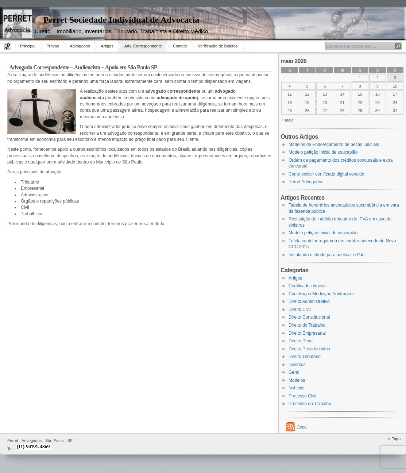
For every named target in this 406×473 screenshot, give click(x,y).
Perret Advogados (306, 181)
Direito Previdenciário (309, 348)
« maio (288, 120)
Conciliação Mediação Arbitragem (321, 293)
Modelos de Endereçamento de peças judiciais (334, 144)
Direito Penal (301, 340)
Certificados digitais (307, 285)
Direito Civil (300, 309)
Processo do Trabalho (310, 403)
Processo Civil (302, 396)
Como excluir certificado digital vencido (326, 174)
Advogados (80, 46)
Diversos (297, 364)
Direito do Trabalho (307, 325)
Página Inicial (8, 46)
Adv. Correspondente (143, 46)
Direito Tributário (305, 356)
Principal (27, 46)
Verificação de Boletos (217, 46)
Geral (294, 372)
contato (98, 223)
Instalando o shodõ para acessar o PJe (326, 254)
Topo (396, 439)
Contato (180, 46)
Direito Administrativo (309, 301)
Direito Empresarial (307, 333)
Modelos (297, 380)
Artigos (107, 46)
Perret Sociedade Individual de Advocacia (121, 19)
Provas (52, 46)
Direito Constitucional (309, 317)
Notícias (296, 388)
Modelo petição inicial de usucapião (323, 152)
